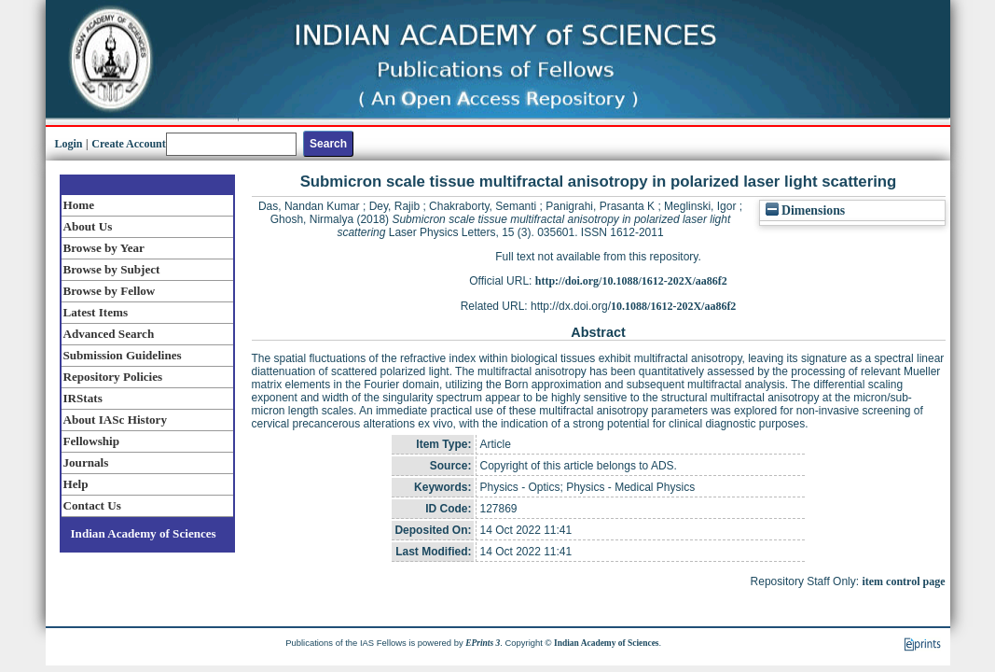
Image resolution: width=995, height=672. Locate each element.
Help (76, 484)
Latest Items (96, 312)
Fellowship (91, 441)
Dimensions (806, 210)
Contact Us (92, 505)
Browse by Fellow (109, 291)
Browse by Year (104, 248)
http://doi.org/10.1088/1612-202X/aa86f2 (631, 280)
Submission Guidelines (122, 355)
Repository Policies (113, 377)
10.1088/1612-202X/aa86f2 (673, 306)
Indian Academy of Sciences (143, 533)
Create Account (128, 143)
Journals (86, 462)
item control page (903, 581)
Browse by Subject (111, 269)
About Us (88, 226)
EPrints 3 (482, 643)
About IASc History (115, 420)
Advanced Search (109, 334)
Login (69, 143)
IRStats (83, 398)
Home (79, 205)
